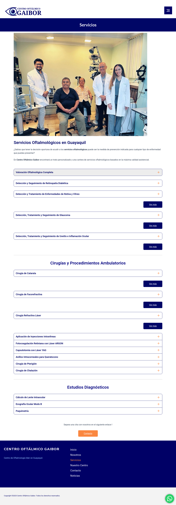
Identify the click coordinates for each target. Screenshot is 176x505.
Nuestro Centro (79, 465)
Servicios (75, 460)
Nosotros (75, 454)
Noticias (75, 475)
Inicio (73, 449)
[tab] (88, 172)
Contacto (88, 433)
